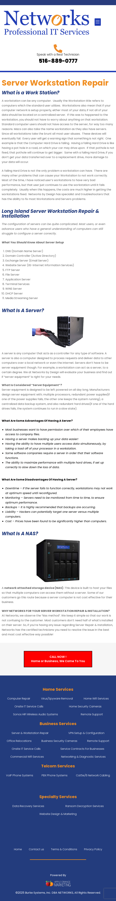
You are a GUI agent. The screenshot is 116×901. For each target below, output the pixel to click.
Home (18, 849)
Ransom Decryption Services (84, 806)
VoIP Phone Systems (19, 775)
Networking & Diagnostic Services (83, 757)
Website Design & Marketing (58, 814)
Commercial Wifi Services (27, 757)
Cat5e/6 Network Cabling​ (93, 775)
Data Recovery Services (28, 806)
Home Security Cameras (85, 706)
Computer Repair (18, 699)
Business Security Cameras (59, 741)
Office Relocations (19, 741)
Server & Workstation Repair (30, 733)
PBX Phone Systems (54, 775)
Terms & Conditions (64, 849)
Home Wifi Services (96, 699)
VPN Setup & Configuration (86, 733)
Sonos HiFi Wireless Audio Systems (35, 714)
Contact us (36, 849)
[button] (98, 22)
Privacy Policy (93, 849)
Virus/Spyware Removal (57, 699)
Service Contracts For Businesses (82, 749)
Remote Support (92, 714)
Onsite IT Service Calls (28, 706)
